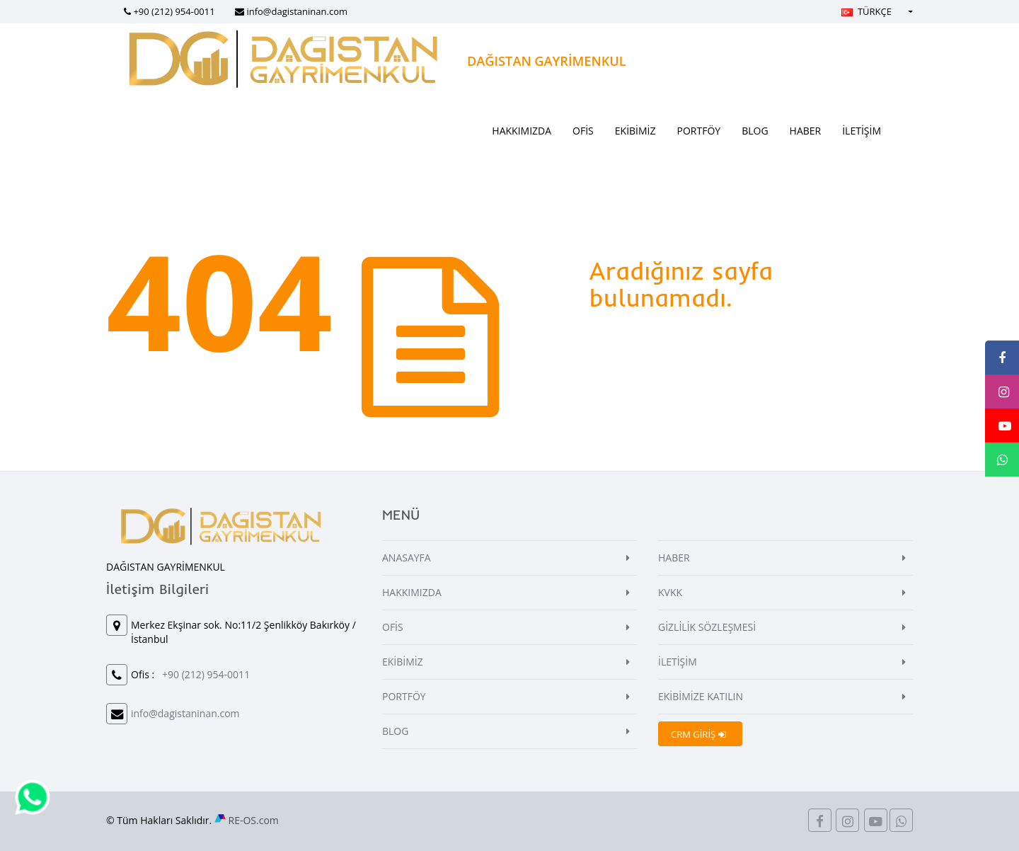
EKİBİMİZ (635, 130)
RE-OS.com (254, 820)
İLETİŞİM (861, 130)
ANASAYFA (406, 557)
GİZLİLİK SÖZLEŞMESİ (707, 627)
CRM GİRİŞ (698, 734)
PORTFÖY (699, 130)
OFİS (583, 130)
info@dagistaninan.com (296, 11)
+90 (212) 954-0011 (173, 11)
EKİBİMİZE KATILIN (700, 696)
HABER (806, 130)
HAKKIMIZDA (521, 130)
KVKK (670, 592)
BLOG (755, 130)
